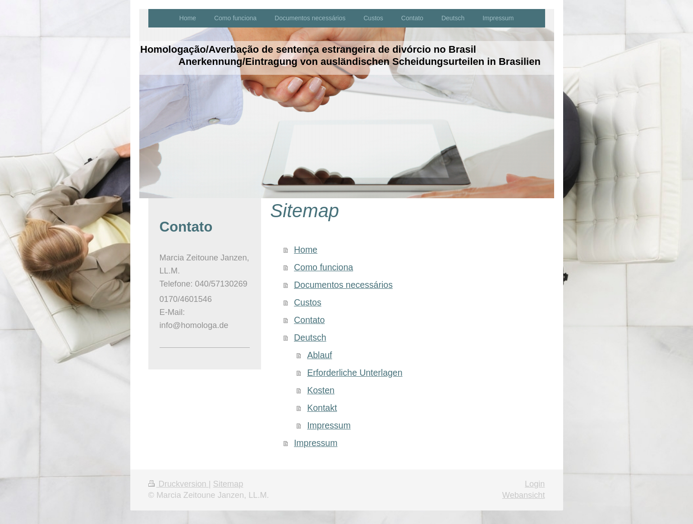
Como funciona (323, 267)
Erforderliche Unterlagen (354, 373)
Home (305, 250)
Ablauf (319, 355)
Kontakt (322, 408)
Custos (307, 302)
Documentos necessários (343, 285)
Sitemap (228, 483)
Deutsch (310, 337)
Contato (309, 320)
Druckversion (178, 483)
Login (535, 483)
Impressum (328, 425)
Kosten (321, 390)
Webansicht (523, 495)
